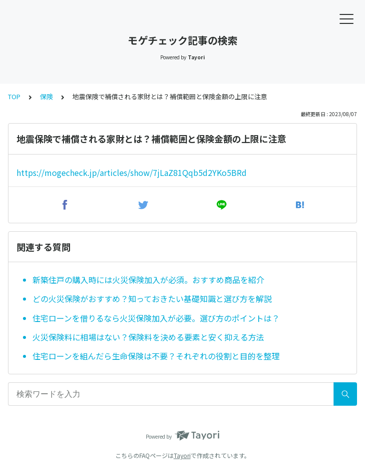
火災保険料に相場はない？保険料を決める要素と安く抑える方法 (148, 337)
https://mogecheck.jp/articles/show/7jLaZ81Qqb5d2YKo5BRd (131, 172)
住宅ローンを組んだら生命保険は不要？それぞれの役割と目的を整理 (156, 356)
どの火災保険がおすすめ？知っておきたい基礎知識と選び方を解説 (152, 299)
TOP (14, 96)
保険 (46, 96)
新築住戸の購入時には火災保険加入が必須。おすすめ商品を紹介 (148, 280)
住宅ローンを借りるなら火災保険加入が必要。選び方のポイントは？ (156, 318)
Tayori (182, 455)
